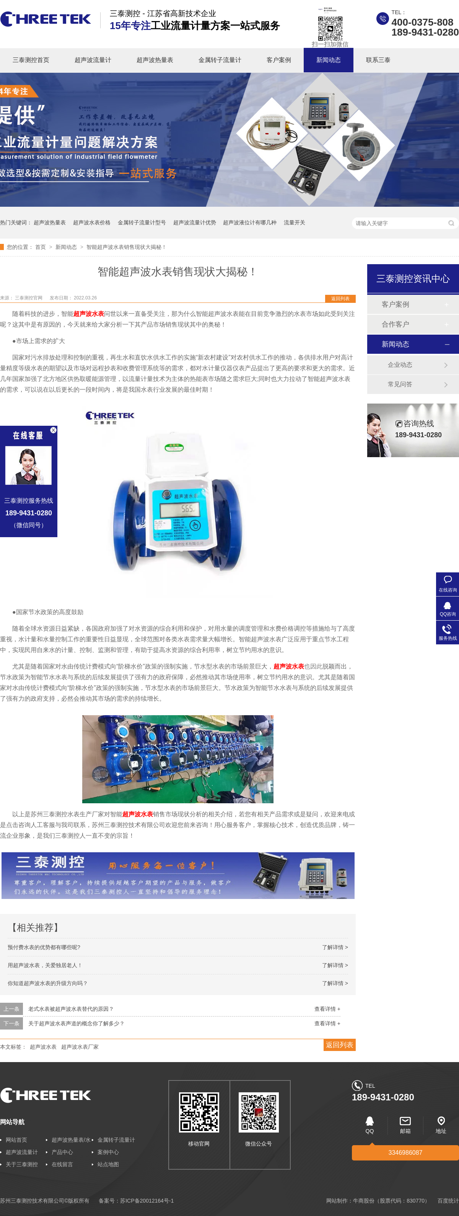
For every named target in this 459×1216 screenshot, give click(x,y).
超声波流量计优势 (194, 222)
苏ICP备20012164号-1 (147, 1201)
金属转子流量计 (220, 60)
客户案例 (279, 60)
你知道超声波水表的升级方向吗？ (48, 983)
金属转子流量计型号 (142, 222)
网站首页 (16, 1140)
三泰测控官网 (29, 298)
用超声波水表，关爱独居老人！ (45, 965)
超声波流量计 (93, 60)
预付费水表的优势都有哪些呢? (44, 947)
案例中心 (108, 1152)
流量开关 (294, 222)
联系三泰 (378, 60)
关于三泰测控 (22, 1164)
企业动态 (400, 364)
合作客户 (395, 324)
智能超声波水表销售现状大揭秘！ (126, 247)
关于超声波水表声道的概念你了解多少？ (76, 1023)
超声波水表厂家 (80, 1047)
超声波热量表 (155, 60)
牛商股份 (363, 1201)
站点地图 (108, 1164)
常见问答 (400, 384)
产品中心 (62, 1152)
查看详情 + (327, 1009)
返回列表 (340, 298)
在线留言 (62, 1164)
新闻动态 (328, 60)
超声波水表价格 (92, 222)
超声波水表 (137, 814)
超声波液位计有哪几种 (250, 222)
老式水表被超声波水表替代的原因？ (71, 1009)
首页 (41, 247)
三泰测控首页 (31, 60)
